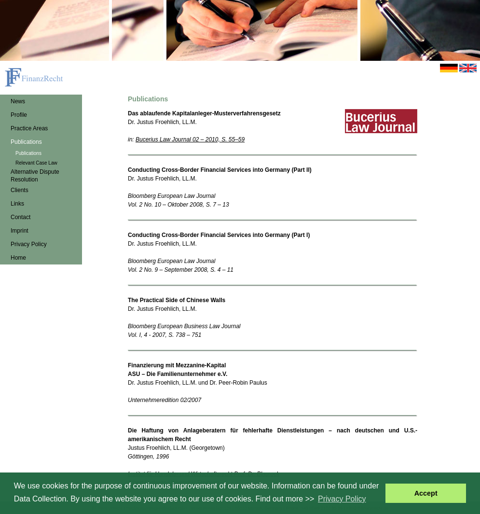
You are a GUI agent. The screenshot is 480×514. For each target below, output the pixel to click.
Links (17, 203)
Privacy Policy (29, 244)
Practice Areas (29, 128)
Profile (19, 114)
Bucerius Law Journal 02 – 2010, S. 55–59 (190, 139)
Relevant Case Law (36, 163)
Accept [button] (426, 493)
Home (18, 257)
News (18, 101)
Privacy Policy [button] (342, 499)
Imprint (19, 230)
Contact (20, 217)
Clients (19, 190)
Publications (26, 142)
